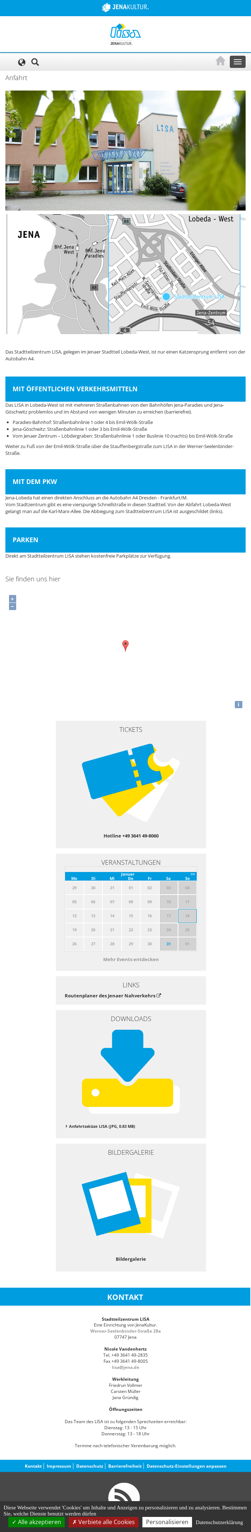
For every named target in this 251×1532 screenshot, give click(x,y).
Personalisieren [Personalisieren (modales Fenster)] (167, 1522)
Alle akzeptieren (36, 1522)
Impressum (59, 1466)
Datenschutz (89, 1466)
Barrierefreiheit (125, 1466)
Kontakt (33, 1466)
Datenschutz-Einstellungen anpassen (187, 1466)
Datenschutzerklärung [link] (219, 1522)
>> (193, 874)
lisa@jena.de (125, 1367)
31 (168, 943)
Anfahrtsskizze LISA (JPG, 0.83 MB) (102, 1126)
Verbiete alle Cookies (103, 1522)
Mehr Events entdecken (131, 959)
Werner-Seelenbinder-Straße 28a (125, 1331)
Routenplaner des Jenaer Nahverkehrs (113, 995)
